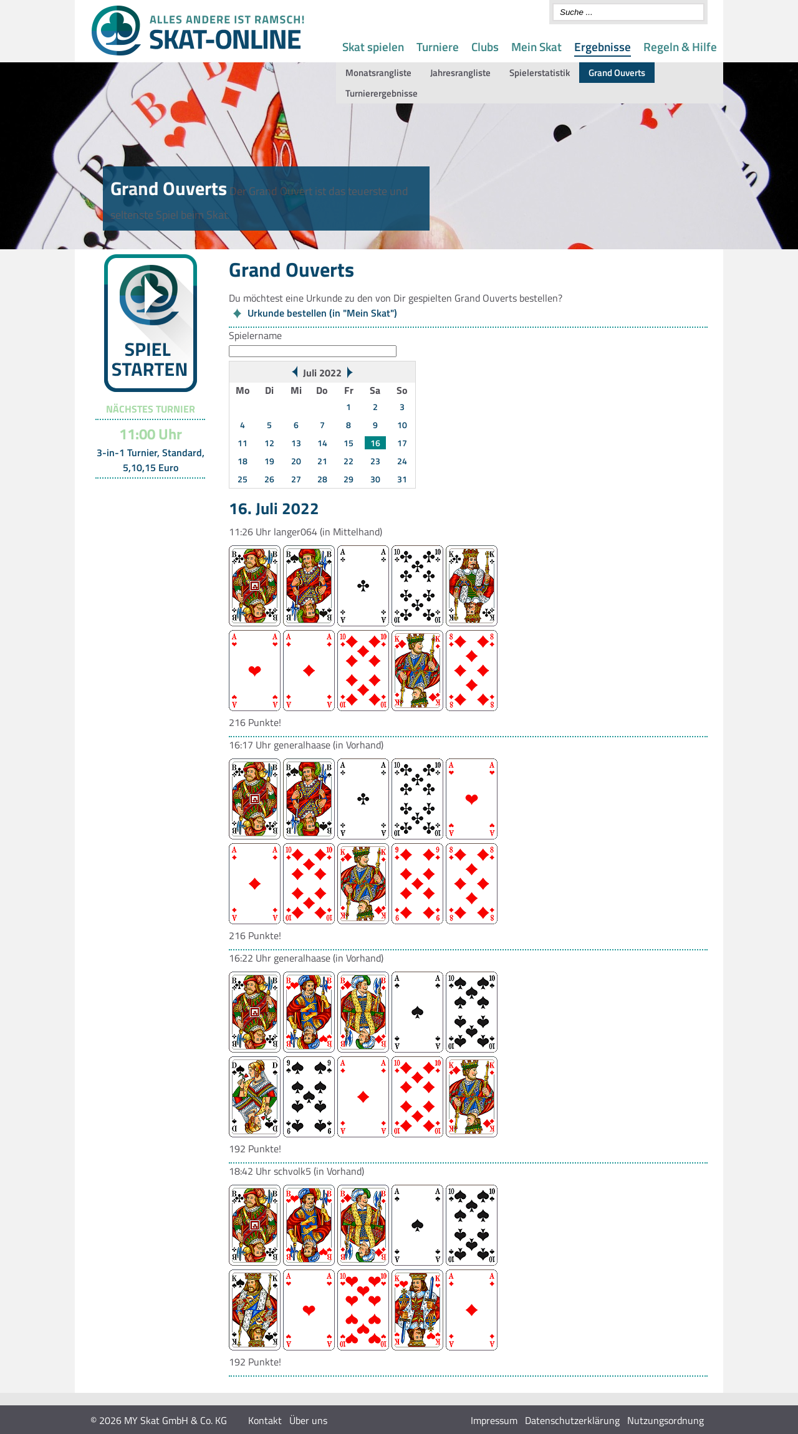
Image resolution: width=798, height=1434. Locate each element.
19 (269, 460)
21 (322, 460)
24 (402, 460)
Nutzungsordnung (665, 1420)
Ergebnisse (602, 46)
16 (375, 442)
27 (296, 478)
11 (243, 442)
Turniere (437, 46)
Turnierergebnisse (381, 93)
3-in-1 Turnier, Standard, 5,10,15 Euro (150, 460)
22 (348, 460)
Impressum (494, 1420)
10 (402, 424)
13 (296, 442)
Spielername (255, 335)
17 (402, 442)
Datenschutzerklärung (572, 1420)
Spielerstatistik (539, 72)
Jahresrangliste (460, 72)
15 (348, 442)
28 (322, 478)
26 (269, 478)
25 (243, 478)
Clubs (485, 46)
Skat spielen (373, 46)
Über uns (308, 1420)
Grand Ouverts (617, 72)
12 (269, 442)
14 (322, 442)
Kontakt (265, 1420)
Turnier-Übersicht (145, 494)
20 (296, 460)
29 (348, 478)
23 (375, 460)
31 (402, 478)
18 (243, 460)
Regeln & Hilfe (680, 46)
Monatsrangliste (378, 72)
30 (375, 478)
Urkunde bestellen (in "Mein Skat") (322, 312)
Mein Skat (536, 46)
